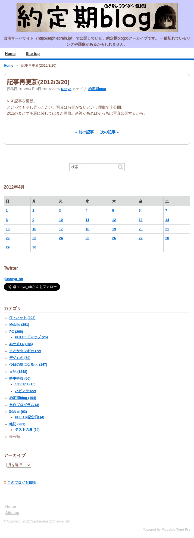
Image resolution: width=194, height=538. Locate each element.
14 (167, 220)
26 (114, 238)
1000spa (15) (25, 384)
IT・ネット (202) (22, 318)
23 (34, 238)
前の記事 (86, 132)
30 (34, 247)
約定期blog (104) (22, 398)
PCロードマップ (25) (31, 337)
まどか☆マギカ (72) (25, 351)
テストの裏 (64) (27, 430)
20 (141, 229)
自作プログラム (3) (24, 405)
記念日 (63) (18, 412)
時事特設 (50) (19, 378)
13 (141, 220)
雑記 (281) (17, 424)
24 (61, 238)
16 (34, 229)
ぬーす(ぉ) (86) (21, 344)
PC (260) (16, 332)
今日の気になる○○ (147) (28, 365)
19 (114, 229)
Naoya (66, 89)
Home (10, 53)
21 (167, 229)
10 (61, 220)
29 (8, 247)
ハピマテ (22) (25, 391)
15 (8, 229)
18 (87, 229)
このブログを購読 (21, 483)
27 (141, 238)
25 (87, 238)
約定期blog (97, 89)
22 (8, 238)
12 (114, 220)
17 (61, 229)
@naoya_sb (13, 279)
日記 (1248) (18, 372)
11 (87, 220)
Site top (33, 53)
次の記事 (107, 132)
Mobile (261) (19, 325)
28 (167, 238)
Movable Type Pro (176, 529)
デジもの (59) (19, 358)
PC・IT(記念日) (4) (29, 417)
